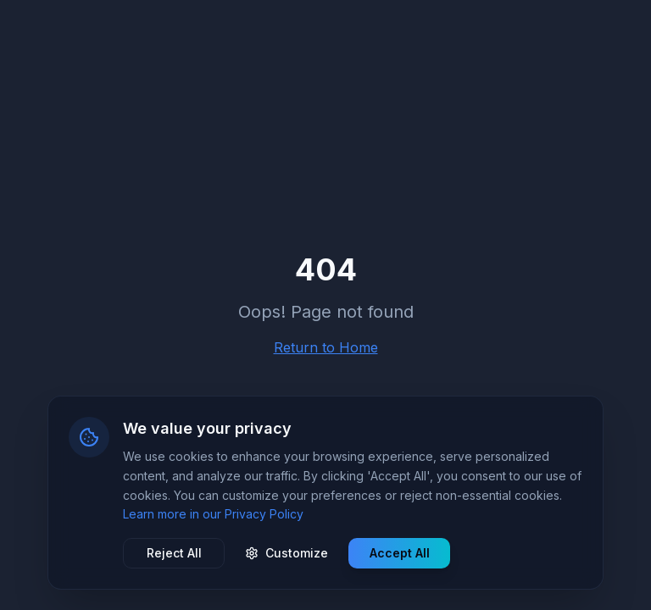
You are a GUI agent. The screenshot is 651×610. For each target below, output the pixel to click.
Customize (286, 553)
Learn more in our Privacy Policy (213, 514)
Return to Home (326, 347)
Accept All (400, 553)
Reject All (174, 553)
